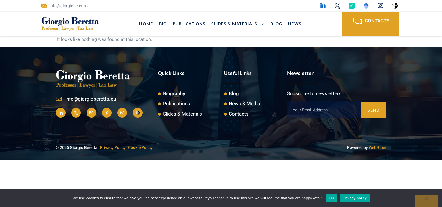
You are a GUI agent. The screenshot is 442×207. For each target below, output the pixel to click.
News (294, 23)
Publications (189, 23)
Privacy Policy (113, 147)
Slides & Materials (238, 23)
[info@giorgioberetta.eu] (59, 99)
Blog (276, 23)
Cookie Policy (140, 147)
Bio (163, 23)
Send (374, 109)
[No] (426, 201)
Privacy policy (355, 198)
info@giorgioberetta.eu (90, 99)
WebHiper (377, 147)
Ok (331, 198)
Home (146, 23)
